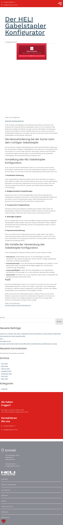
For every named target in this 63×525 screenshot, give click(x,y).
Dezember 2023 (6, 371)
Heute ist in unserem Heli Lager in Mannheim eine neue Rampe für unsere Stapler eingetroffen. (30, 333)
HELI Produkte (5, 490)
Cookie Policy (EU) (7, 506)
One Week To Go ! (5, 341)
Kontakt (3, 501)
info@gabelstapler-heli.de (12, 466)
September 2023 (6, 374)
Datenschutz (5, 517)
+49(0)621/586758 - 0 (11, 464)
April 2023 (4, 376)
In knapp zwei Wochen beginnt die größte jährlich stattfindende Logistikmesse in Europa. (28, 344)
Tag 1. (1, 338)
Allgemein (4, 389)
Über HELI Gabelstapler (8, 484)
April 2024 (4, 363)
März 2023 (4, 379)
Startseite (4, 479)
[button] (3, 521)
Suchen (2, 317)
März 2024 (4, 366)
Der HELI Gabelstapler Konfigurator (25, 25)
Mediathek (4, 495)
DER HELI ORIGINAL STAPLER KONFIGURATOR (18, 305)
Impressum (4, 512)
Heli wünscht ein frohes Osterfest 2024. (12, 336)
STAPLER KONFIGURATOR (14, 121)
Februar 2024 (5, 369)
